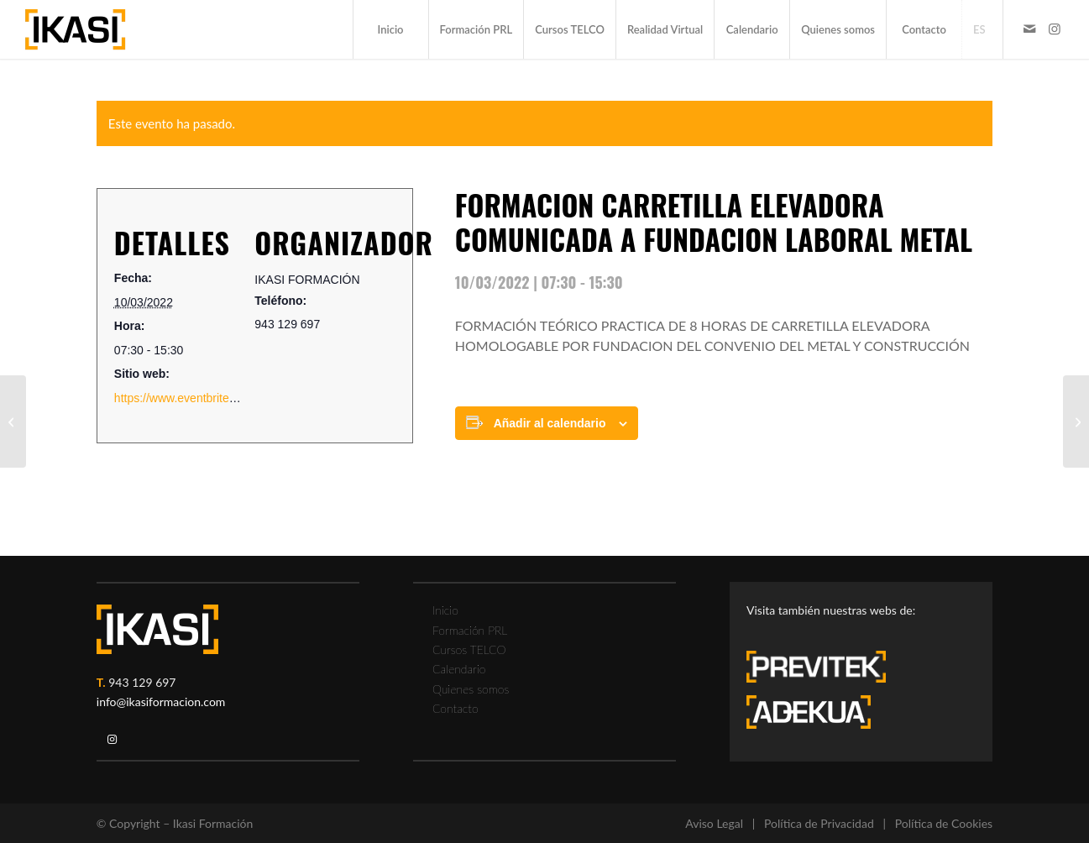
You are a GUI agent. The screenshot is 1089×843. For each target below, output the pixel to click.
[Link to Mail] (1029, 28)
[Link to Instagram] (1054, 28)
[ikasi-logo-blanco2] (157, 629)
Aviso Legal (714, 823)
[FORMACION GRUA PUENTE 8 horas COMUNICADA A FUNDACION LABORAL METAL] (1076, 421)
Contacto (455, 708)
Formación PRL (469, 630)
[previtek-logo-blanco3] (824, 671)
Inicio (445, 610)
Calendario (459, 669)
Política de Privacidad (819, 823)
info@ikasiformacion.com (161, 701)
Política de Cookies (943, 823)
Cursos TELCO (469, 649)
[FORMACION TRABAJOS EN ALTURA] (13, 421)
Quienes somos (470, 689)
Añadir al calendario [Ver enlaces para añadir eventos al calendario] (550, 423)
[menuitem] (390, 29)
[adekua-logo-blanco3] (808, 712)
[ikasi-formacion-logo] (75, 29)
